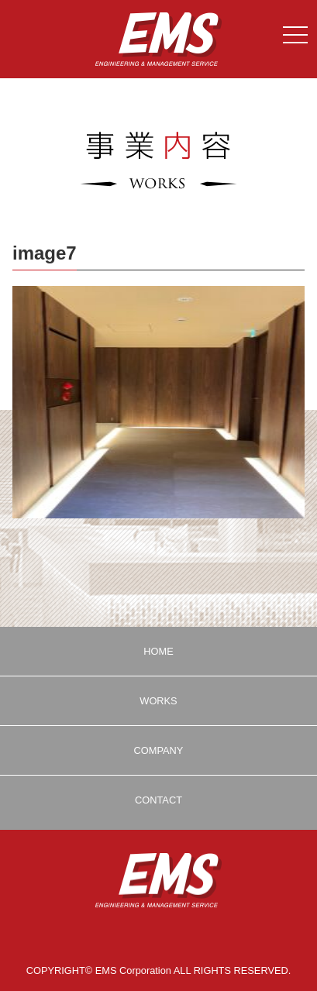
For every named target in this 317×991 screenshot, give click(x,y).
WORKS (158, 701)
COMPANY (159, 750)
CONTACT (158, 800)
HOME (158, 651)
